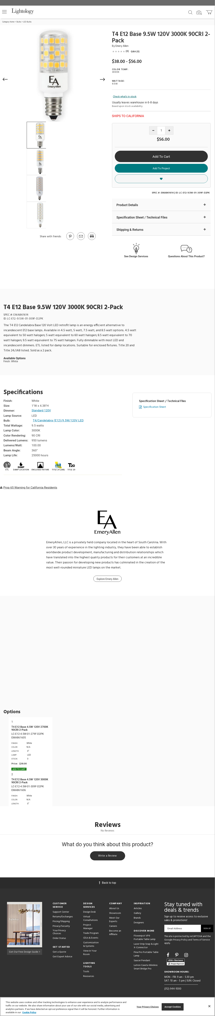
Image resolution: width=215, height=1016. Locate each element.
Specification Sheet (154, 407)
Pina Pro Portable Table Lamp (146, 954)
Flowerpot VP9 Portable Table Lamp (145, 938)
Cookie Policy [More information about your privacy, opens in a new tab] (29, 1012)
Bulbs (18, 21)
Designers (139, 923)
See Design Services (136, 256)
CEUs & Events (90, 938)
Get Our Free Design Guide (24, 952)
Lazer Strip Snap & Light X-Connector (146, 946)
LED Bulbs (27, 21)
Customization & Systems (91, 945)
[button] (4, 12)
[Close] (209, 1006)
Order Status (59, 939)
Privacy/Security (61, 927)
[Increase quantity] (169, 130)
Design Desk (89, 913)
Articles (138, 909)
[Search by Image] (199, 13)
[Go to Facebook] (168, 955)
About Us (114, 909)
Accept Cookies (172, 1006)
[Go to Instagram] (186, 955)
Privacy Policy (180, 940)
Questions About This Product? (186, 256)
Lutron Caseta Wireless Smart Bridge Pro (145, 967)
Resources (88, 977)
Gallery (137, 914)
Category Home (8, 21)
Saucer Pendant (142, 961)
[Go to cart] (209, 11)
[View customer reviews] (175, 962)
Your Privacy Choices (59, 933)
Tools (86, 972)
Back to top (107, 883)
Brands (137, 918)
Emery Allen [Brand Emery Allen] (121, 46)
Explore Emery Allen (107, 579)
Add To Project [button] (161, 168)
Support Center (61, 913)
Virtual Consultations (90, 919)
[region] (107, 1006)
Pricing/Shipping (61, 922)
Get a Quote (59, 952)
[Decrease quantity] (153, 130)
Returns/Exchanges (63, 917)
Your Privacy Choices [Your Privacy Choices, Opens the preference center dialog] (148, 1006)
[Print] (91, 239)
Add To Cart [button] (161, 157)
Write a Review (107, 856)
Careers (113, 927)
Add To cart (18, 769)
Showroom (115, 914)
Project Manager (87, 927)
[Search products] (190, 12)
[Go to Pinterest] (70, 239)
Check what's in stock (125, 96)
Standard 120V (41, 410)
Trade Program (91, 934)
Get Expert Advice (62, 957)
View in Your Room (90, 953)
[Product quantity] (161, 131)
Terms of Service (201, 940)
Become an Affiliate (115, 933)
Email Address (174, 929)
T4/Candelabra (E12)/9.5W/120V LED (59, 420)
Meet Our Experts (114, 920)
